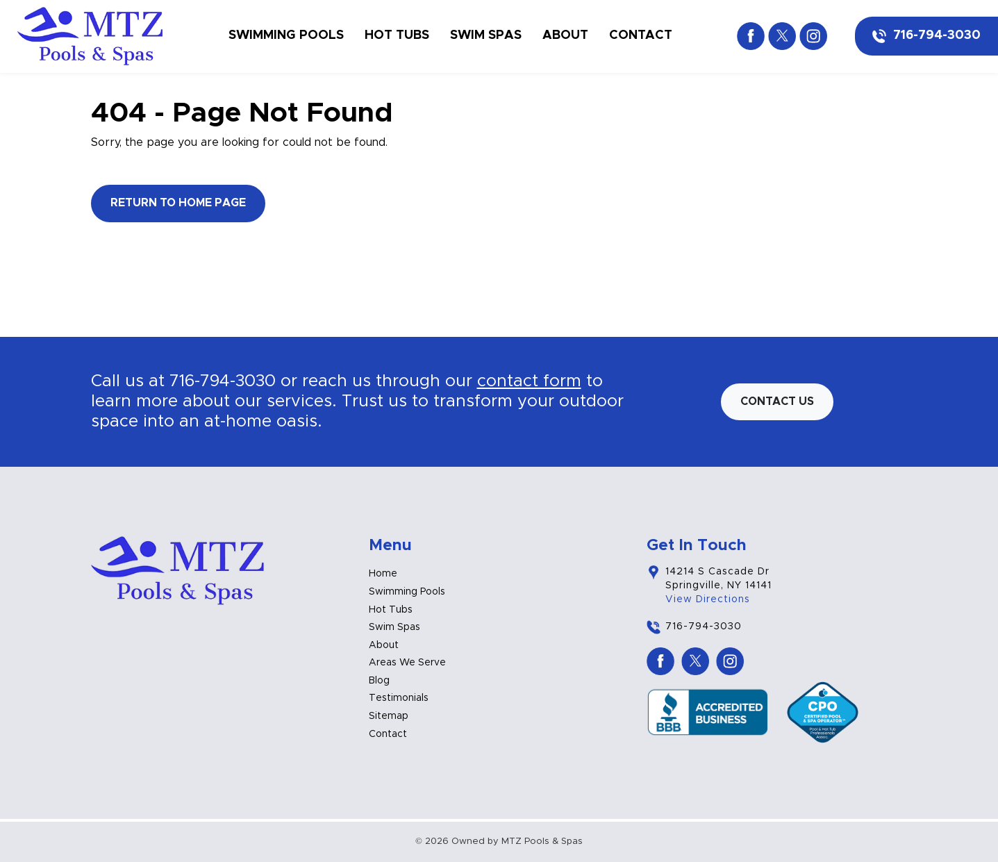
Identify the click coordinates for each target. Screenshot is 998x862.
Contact (640, 35)
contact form (529, 381)
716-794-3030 (937, 35)
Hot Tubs (397, 35)
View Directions (707, 599)
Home (383, 574)
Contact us (777, 401)
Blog (379, 681)
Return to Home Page (178, 202)
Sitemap (388, 716)
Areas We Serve (407, 663)
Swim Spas (486, 35)
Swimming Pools (286, 35)
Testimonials (399, 698)
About (565, 35)
